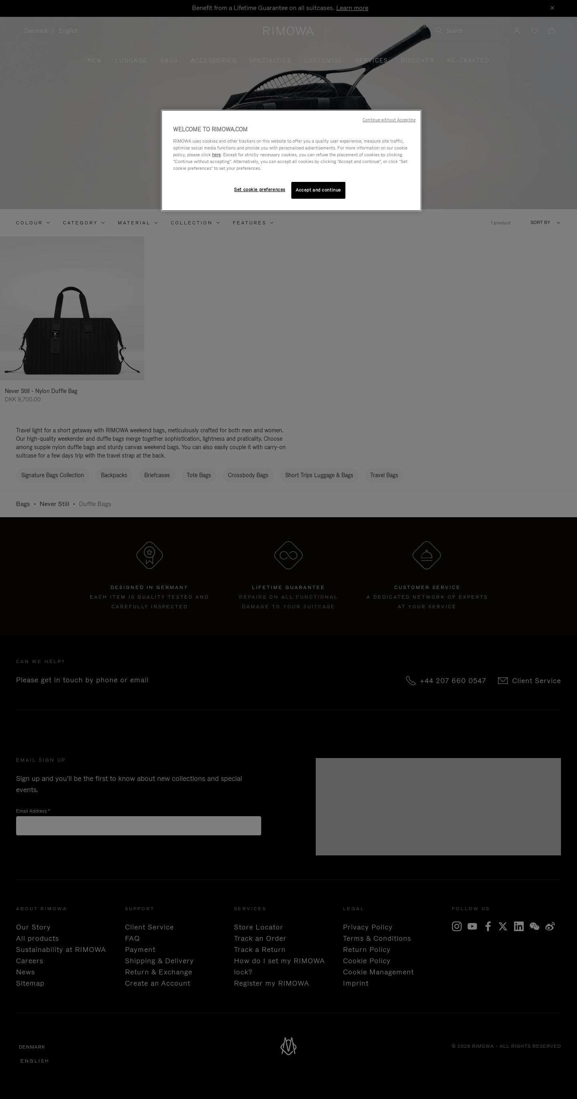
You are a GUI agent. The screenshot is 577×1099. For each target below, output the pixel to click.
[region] (291, 160)
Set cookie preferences (259, 189)
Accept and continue (318, 190)
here (216, 154)
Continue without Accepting (389, 120)
